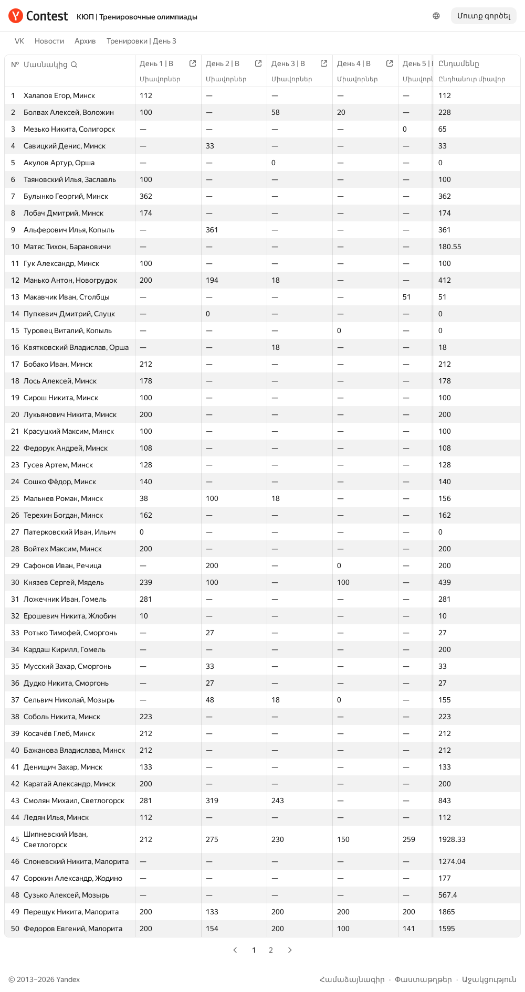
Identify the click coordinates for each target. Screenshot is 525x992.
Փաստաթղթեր (423, 979)
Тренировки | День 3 (141, 41)
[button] (51, 64)
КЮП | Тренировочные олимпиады (137, 17)
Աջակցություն (489, 979)
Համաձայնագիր (352, 979)
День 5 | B (425, 63)
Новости (49, 41)
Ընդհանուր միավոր (477, 79)
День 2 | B (228, 63)
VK (19, 41)
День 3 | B (293, 63)
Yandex (68, 979)
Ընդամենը (464, 63)
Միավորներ (165, 79)
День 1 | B (162, 63)
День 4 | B (359, 63)
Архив (85, 41)
